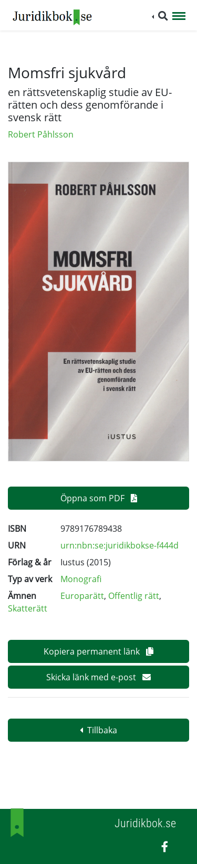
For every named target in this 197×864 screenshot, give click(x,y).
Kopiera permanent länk (98, 651)
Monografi (80, 579)
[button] (160, 16)
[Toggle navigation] (179, 16)
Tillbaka (98, 730)
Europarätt (82, 596)
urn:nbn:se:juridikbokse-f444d (119, 545)
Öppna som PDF (98, 498)
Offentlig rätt (133, 596)
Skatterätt (27, 608)
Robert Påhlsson (41, 134)
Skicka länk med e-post (98, 677)
